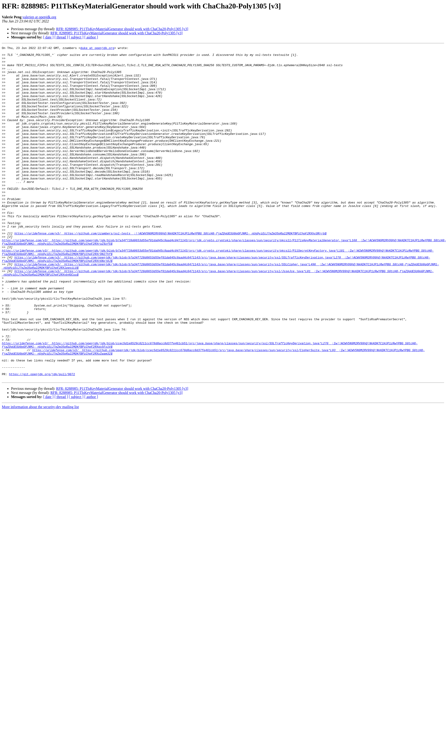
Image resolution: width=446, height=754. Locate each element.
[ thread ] (61, 37)
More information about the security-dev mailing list (40, 473)
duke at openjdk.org (97, 48)
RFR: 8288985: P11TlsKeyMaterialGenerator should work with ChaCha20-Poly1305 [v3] (122, 29)
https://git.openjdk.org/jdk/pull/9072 (42, 440)
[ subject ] (76, 37)
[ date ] (48, 37)
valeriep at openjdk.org (39, 17)
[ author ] (91, 37)
